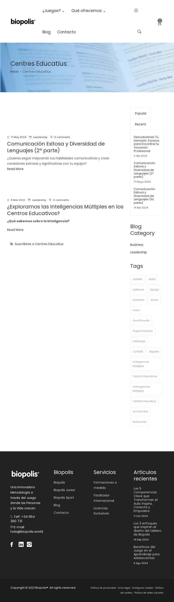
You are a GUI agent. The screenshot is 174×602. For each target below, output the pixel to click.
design (154, 289)
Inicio (14, 71)
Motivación (139, 422)
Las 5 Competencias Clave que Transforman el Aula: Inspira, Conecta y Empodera (146, 500)
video (136, 310)
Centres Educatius (144, 401)
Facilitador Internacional (104, 498)
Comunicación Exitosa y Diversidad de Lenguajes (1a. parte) (144, 196)
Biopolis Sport (64, 497)
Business (136, 244)
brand (154, 300)
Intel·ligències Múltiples (141, 389)
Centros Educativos (145, 376)
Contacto (66, 32)
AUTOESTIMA (140, 411)
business (138, 300)
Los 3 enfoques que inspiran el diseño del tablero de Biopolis (147, 529)
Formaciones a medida (105, 485)
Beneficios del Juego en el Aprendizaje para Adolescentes (147, 552)
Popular (140, 113)
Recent (140, 124)
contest (137, 279)
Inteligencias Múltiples (141, 364)
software (138, 289)
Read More (15, 169)
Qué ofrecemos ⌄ (88, 10)
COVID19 (138, 351)
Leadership (40, 137)
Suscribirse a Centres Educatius (38, 244)
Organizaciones (143, 331)
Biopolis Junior (64, 490)
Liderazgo (139, 341)
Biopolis (154, 351)
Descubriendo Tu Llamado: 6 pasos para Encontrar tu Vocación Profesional (146, 144)
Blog (46, 32)
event (152, 279)
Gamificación (141, 320)
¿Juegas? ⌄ (53, 10)
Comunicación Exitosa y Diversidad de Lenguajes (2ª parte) (144, 170)
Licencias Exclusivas (101, 511)
